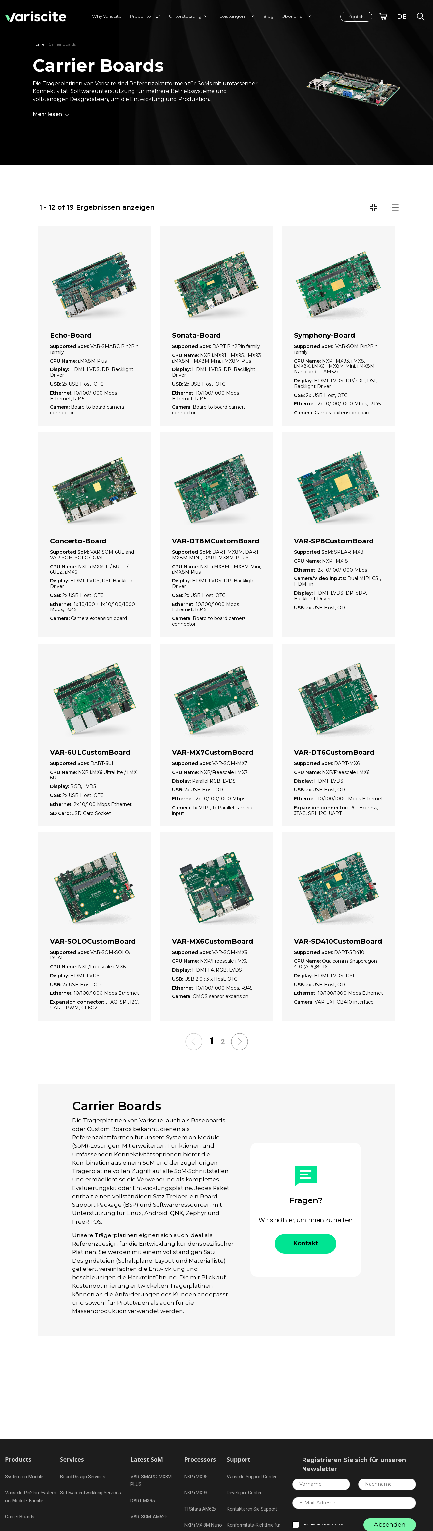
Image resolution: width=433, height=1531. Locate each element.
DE (402, 16)
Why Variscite (107, 16)
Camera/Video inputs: (320, 578)
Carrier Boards (19, 1517)
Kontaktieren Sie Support (252, 1509)
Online (383, 17)
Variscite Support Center (251, 1476)
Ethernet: (62, 393)
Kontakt (356, 16)
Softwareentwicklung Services (90, 1493)
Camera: (60, 407)
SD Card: (61, 813)
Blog (268, 16)
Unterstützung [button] (190, 16)
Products (18, 1459)
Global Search (421, 17)
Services (72, 1459)
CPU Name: (64, 361)
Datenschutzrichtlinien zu (334, 1524)
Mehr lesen (47, 114)
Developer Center (244, 1493)
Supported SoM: (70, 346)
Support (238, 1459)
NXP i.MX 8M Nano (203, 1525)
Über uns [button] (297, 16)
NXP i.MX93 (196, 1493)
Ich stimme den (325, 1524)
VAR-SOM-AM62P (148, 1517)
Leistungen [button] (237, 16)
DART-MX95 (142, 1501)
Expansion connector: (321, 808)
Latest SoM (146, 1459)
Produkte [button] (145, 16)
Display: (60, 369)
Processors (200, 1459)
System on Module (24, 1476)
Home (38, 44)
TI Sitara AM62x (200, 1509)
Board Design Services (82, 1476)
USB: (56, 384)
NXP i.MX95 (196, 1476)
